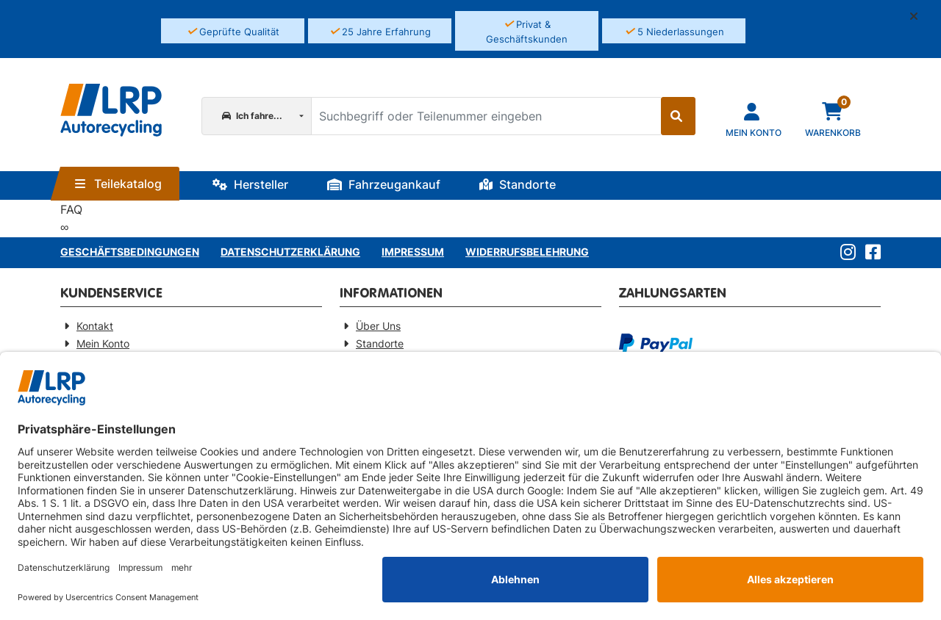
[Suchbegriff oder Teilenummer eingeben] (485, 116)
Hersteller (250, 184)
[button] (919, 16)
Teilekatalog (118, 183)
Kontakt (94, 326)
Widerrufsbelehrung (527, 251)
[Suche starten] (678, 116)
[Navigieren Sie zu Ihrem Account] (753, 118)
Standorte (517, 184)
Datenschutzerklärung (290, 251)
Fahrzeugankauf (383, 184)
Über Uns (378, 326)
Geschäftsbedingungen (129, 251)
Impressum (413, 251)
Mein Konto (102, 343)
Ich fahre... (252, 115)
